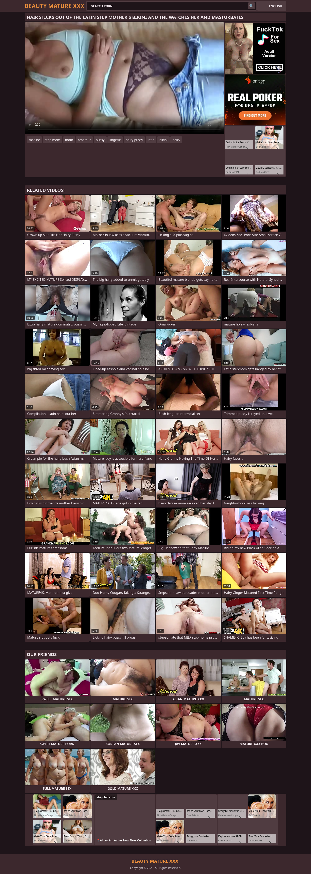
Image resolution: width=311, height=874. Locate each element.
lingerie (115, 140)
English (275, 6)
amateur (84, 140)
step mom (52, 140)
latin (151, 140)
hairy (176, 140)
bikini (163, 140)
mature (34, 140)
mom (69, 140)
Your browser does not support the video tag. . (124, 78)
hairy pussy (134, 140)
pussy (100, 140)
